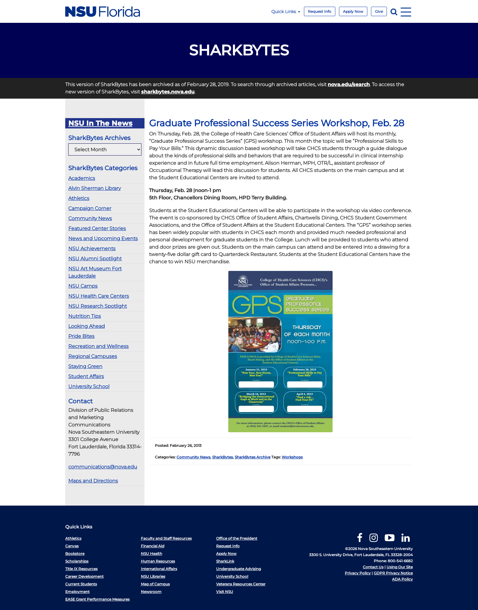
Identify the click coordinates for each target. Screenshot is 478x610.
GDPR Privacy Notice (393, 573)
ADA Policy (402, 579)
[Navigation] (406, 11)
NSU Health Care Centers (98, 296)
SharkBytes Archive (252, 457)
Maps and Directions (93, 481)
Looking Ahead (86, 326)
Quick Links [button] (285, 11)
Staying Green (85, 366)
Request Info (319, 11)
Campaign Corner (89, 208)
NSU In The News (100, 123)
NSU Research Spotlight (97, 306)
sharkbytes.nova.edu (167, 92)
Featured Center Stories (97, 228)
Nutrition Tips (84, 316)
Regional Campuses (92, 356)
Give (379, 11)
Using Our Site (400, 567)
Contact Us (373, 567)
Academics (81, 178)
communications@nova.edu (102, 467)
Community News (90, 218)
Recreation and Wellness (98, 346)
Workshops (292, 457)
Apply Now (353, 11)
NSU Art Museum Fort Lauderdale (95, 272)
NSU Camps (83, 286)
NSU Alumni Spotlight (95, 258)
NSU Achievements (92, 248)
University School (88, 386)
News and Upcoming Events (103, 238)
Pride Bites (81, 336)
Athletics (78, 198)
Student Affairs (86, 376)
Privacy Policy (358, 573)
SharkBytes (222, 457)
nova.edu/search (349, 84)
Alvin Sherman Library (94, 188)
